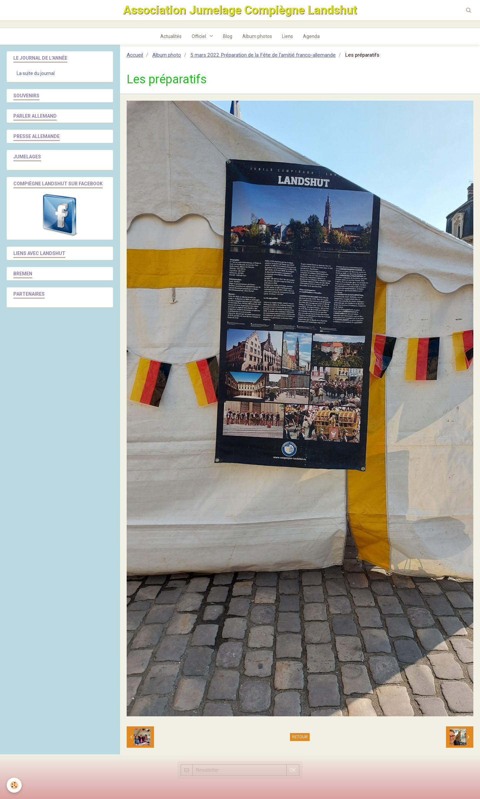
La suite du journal (36, 73)
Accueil (135, 55)
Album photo (166, 55)
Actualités (171, 36)
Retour (300, 737)
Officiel (199, 36)
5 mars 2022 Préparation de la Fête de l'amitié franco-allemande (263, 55)
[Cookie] (14, 785)
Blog (227, 36)
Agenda (311, 36)
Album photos (257, 36)
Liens (287, 36)
